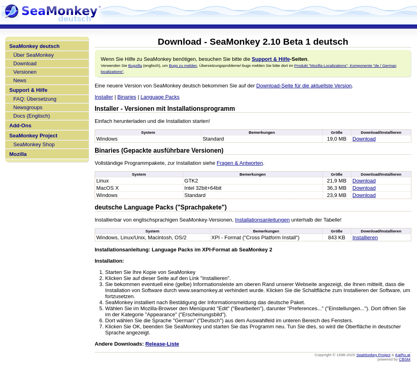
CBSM (404, 359)
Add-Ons (20, 125)
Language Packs (160, 97)
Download (25, 63)
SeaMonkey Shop (34, 144)
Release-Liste (162, 344)
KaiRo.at (402, 354)
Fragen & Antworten (240, 163)
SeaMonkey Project (33, 136)
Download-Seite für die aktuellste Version (304, 86)
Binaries (126, 97)
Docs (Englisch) (31, 116)
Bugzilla (135, 65)
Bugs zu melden (183, 65)
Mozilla (18, 154)
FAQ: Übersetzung (34, 99)
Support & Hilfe (28, 90)
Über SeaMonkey (33, 55)
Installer (104, 97)
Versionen (25, 72)
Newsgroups (27, 107)
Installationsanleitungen (262, 220)
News (20, 80)
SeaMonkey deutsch (34, 46)
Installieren (365, 237)
